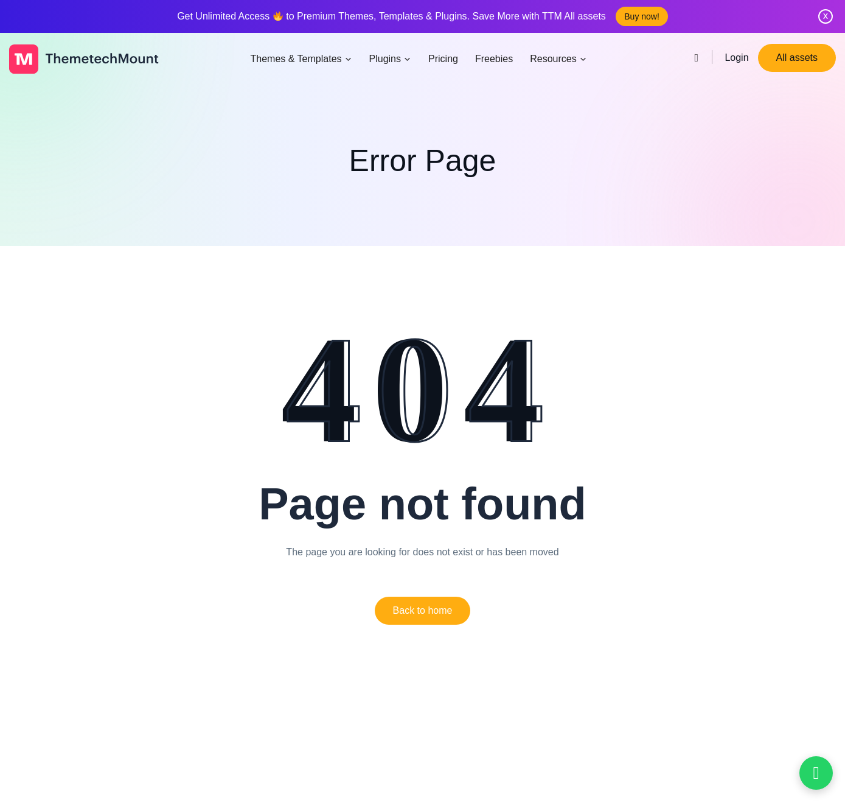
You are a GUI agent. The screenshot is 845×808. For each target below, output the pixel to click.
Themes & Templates (301, 59)
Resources (558, 59)
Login (736, 57)
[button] (423, 611)
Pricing (443, 59)
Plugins (390, 59)
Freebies (494, 59)
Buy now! (641, 16)
